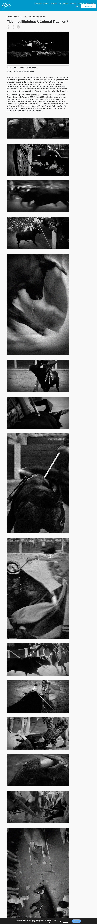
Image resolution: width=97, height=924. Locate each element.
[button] (8, 26)
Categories (52, 3)
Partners (64, 3)
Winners (44, 3)
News (87, 3)
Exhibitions (80, 3)
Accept (76, 921)
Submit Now (87, 6)
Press (92, 3)
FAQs (77, 6)
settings (65, 922)
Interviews (72, 3)
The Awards (37, 3)
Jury (59, 3)
